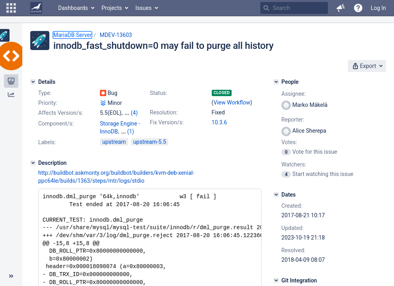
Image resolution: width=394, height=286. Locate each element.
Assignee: (293, 94)
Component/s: (56, 123)
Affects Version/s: (60, 113)
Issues (143, 8)
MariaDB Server (72, 35)
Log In (378, 8)
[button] (11, 8)
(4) (134, 113)
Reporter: (292, 119)
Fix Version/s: (167, 122)
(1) (130, 131)
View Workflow (232, 102)
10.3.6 (219, 122)
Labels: (47, 142)
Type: (44, 93)
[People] (276, 82)
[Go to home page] (36, 8)
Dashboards (73, 8)
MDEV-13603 (115, 35)
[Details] (33, 82)
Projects (111, 8)
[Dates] (276, 194)
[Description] (33, 163)
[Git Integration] (276, 280)
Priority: (47, 103)
